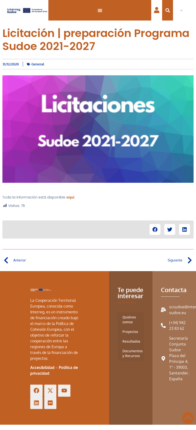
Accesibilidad (42, 367)
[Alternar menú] (100, 10)
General (37, 64)
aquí (70, 197)
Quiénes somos (129, 319)
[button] (168, 10)
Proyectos (130, 331)
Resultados (131, 341)
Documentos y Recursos (132, 353)
